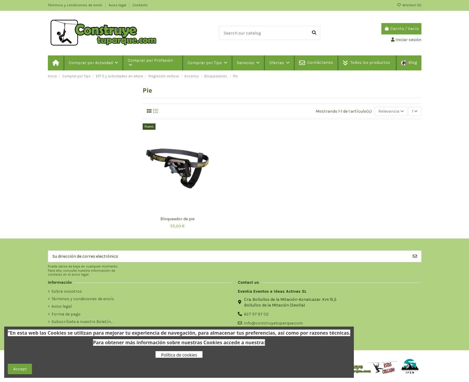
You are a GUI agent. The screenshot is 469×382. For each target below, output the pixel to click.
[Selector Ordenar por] (391, 111)
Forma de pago (65, 314)
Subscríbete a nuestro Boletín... (81, 321)
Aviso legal (118, 5)
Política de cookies (179, 355)
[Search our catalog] (314, 33)
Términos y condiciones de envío (75, 5)
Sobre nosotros (66, 291)
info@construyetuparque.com (273, 323)
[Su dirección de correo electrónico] (228, 256)
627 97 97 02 (256, 314)
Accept (20, 369)
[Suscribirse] (415, 256)
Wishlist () (409, 5)
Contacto (140, 5)
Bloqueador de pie (177, 218)
